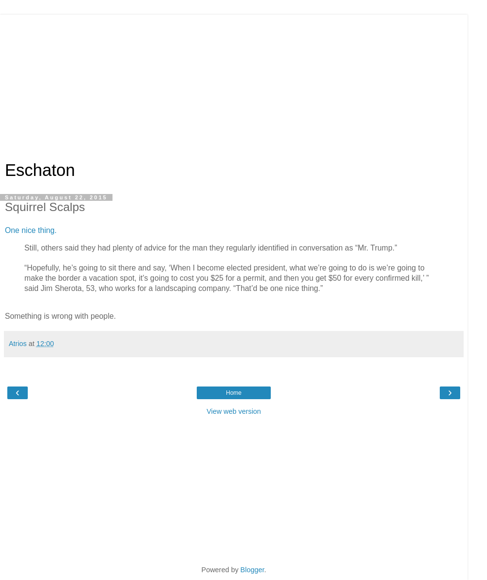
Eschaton (40, 170)
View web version (233, 411)
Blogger (252, 570)
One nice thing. (30, 230)
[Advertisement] (234, 83)
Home (234, 392)
